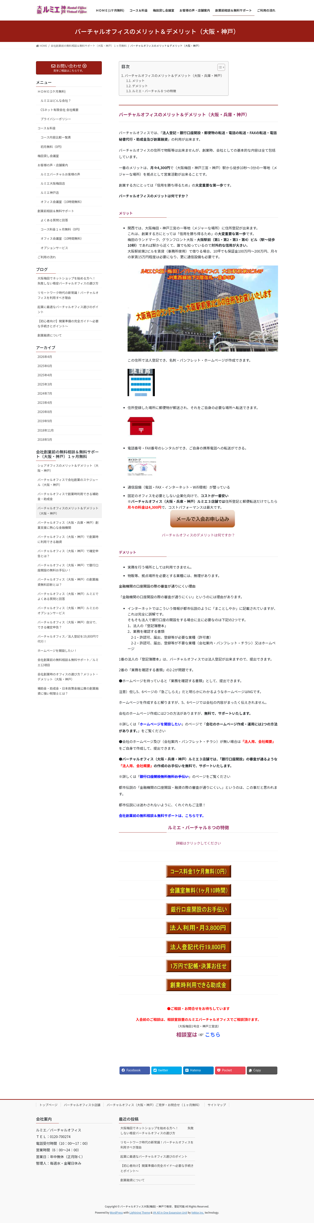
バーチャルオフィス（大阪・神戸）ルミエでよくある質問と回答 (68, 596)
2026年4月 (45, 356)
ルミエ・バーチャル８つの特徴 (154, 90)
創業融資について (50, 335)
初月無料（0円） (52, 146)
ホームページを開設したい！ (57, 650)
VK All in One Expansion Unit (170, 1212)
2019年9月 (45, 421)
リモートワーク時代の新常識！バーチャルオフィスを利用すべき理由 (68, 295)
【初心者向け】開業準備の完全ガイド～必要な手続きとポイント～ (68, 323)
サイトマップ (217, 1105)
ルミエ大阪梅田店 (53, 183)
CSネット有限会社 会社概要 (59, 110)
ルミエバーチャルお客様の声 (60, 174)
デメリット (140, 85)
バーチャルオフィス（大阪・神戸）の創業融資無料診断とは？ (68, 581)
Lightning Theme (139, 1212)
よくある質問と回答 (54, 220)
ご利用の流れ (47, 257)
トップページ (48, 1105)
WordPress (116, 1212)
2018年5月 (45, 439)
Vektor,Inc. (197, 1212)
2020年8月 (45, 411)
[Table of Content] (221, 67)
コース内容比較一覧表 (56, 137)
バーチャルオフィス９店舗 (82, 1105)
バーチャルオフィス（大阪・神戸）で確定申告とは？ (68, 553)
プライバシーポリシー (56, 119)
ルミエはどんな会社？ (56, 100)
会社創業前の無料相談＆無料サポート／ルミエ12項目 (68, 662)
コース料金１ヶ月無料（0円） (61, 229)
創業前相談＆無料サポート (56, 211)
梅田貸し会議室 (48, 156)
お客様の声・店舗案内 (53, 165)
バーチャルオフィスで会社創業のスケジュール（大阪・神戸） (68, 482)
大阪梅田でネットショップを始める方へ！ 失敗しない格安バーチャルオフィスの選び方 (70, 280)
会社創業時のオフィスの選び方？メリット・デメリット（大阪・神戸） (68, 676)
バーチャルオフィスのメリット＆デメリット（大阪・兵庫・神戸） (174, 75)
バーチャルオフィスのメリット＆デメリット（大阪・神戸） (68, 510)
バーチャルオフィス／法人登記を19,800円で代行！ (68, 639)
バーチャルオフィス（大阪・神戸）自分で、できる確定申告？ (68, 624)
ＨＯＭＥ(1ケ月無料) (52, 91)
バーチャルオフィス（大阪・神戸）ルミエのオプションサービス (68, 610)
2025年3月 (45, 384)
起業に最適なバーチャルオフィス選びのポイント (68, 309)
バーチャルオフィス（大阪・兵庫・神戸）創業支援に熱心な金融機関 (68, 525)
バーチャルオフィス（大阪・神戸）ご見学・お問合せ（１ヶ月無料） (154, 1105)
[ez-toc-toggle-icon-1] (219, 68)
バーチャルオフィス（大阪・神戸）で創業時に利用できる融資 (68, 539)
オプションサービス (54, 248)
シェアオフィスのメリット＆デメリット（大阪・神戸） (68, 468)
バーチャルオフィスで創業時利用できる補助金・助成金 (68, 496)
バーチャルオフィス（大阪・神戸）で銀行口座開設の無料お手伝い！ (68, 567)
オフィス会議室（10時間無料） (62, 201)
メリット (138, 80)
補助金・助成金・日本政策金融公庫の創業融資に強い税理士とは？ (68, 691)
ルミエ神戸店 (50, 192)
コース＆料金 (47, 128)
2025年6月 (45, 366)
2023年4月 (45, 402)
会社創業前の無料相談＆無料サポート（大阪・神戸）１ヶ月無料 (67, 454)
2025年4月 (45, 375)
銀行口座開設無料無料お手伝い (164, 776)
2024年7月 (45, 393)
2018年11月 (46, 430)
